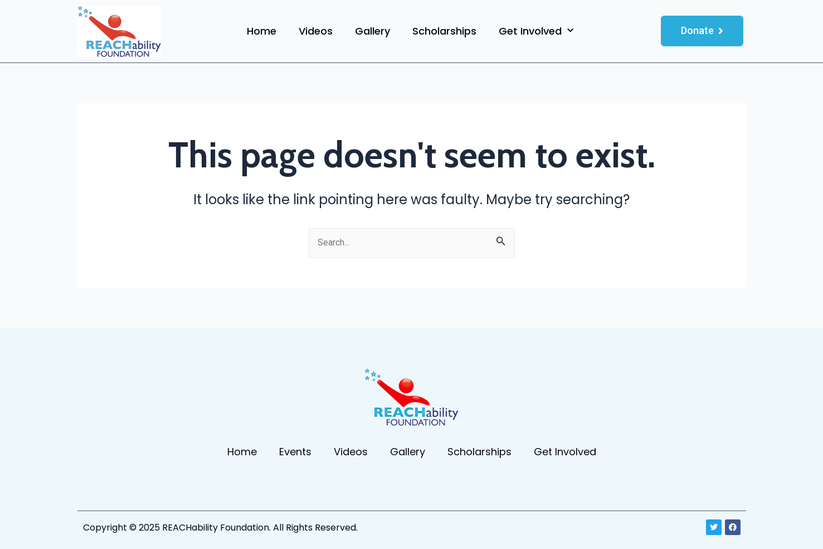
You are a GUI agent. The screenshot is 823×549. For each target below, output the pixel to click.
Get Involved (536, 31)
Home (261, 31)
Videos (316, 31)
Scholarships (444, 31)
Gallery (372, 31)
